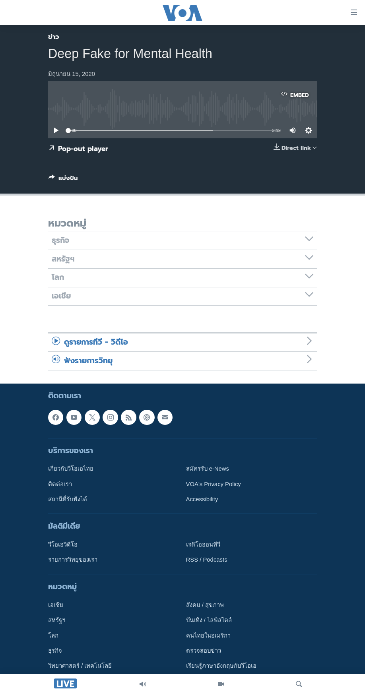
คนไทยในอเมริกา (208, 635)
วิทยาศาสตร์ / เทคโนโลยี (80, 666)
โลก (53, 635)
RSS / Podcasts (206, 559)
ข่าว (53, 36)
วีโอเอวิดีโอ (63, 544)
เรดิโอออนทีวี (203, 544)
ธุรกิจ (55, 650)
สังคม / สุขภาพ (205, 605)
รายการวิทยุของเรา (72, 559)
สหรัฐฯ (56, 620)
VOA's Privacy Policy (213, 484)
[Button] (63, 179)
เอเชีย (55, 605)
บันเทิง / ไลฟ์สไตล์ (209, 620)
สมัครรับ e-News (207, 468)
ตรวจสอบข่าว (203, 650)
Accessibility (202, 499)
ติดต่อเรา (60, 484)
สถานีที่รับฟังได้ (67, 499)
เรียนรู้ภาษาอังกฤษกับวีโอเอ (221, 666)
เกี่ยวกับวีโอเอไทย (70, 468)
